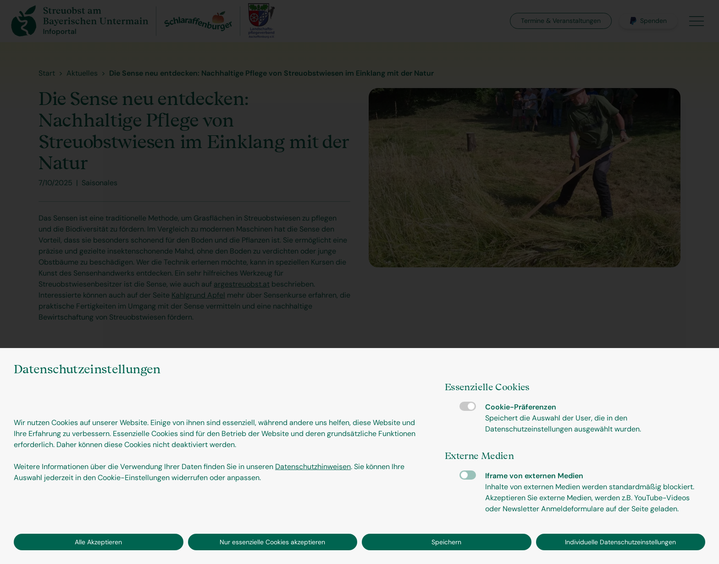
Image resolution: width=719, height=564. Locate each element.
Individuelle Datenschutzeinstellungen (620, 542)
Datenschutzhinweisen (313, 466)
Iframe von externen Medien (467, 475)
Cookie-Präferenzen (467, 406)
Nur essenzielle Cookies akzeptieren (272, 542)
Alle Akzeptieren (98, 542)
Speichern (446, 542)
